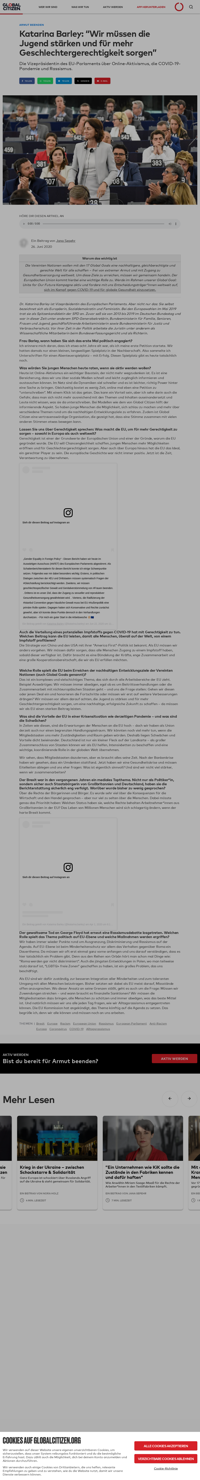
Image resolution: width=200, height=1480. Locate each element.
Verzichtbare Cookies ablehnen (166, 1458)
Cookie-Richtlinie (166, 1468)
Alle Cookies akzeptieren (166, 1446)
